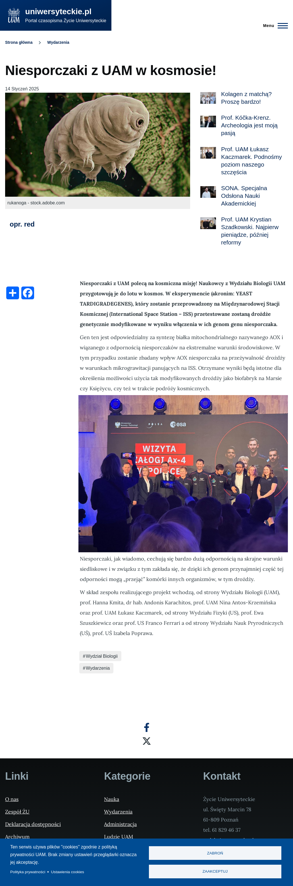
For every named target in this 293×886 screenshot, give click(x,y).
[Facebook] (146, 727)
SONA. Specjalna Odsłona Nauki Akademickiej (244, 196)
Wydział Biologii (102, 656)
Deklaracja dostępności (33, 824)
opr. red (22, 224)
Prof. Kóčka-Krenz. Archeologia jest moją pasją (249, 125)
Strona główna (18, 42)
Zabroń (215, 853)
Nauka (111, 799)
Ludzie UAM (118, 836)
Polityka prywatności (27, 872)
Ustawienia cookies (67, 872)
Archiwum (17, 836)
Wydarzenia (58, 42)
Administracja (120, 824)
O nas (11, 799)
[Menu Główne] (274, 25)
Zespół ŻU (17, 811)
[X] (146, 741)
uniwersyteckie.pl (58, 11)
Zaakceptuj (215, 872)
